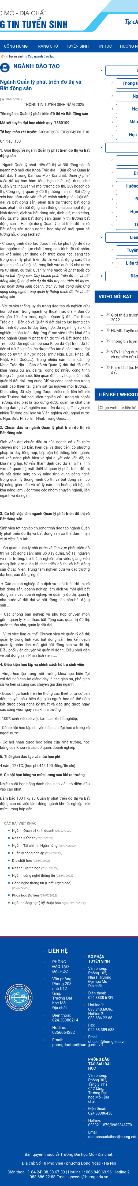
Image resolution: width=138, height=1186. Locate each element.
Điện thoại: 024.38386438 (100, 1111)
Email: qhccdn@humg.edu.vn (106, 1039)
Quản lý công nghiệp (28, 853)
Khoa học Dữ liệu (26, 895)
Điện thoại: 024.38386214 (65, 1018)
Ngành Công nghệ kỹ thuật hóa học (40, 903)
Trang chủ (47, 46)
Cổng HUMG (16, 46)
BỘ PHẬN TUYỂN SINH (99, 959)
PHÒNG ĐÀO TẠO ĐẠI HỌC (60, 966)
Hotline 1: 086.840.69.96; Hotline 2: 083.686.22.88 (100, 1011)
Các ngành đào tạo (41, 56)
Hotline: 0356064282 (63, 1030)
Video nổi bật (115, 296)
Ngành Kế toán (24, 838)
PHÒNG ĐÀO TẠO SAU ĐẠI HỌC (99, 1063)
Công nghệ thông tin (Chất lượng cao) (42, 883)
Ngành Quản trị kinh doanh (33, 831)
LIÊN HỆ (58, 951)
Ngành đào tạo (36, 66)
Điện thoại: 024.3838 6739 (100, 995)
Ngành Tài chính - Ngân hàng (35, 846)
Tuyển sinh (16, 56)
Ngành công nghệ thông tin (34, 876)
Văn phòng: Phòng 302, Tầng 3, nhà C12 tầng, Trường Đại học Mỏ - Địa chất (98, 1088)
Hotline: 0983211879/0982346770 (110, 1122)
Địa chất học (22, 861)
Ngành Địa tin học (26, 868)
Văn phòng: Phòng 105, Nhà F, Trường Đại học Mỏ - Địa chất (99, 977)
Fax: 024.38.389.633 (101, 1027)
